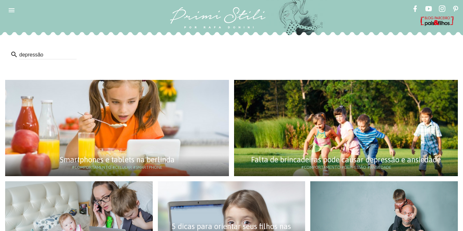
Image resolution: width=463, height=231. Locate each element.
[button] (11, 10)
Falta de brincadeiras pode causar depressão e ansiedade (346, 159)
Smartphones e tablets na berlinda (117, 159)
